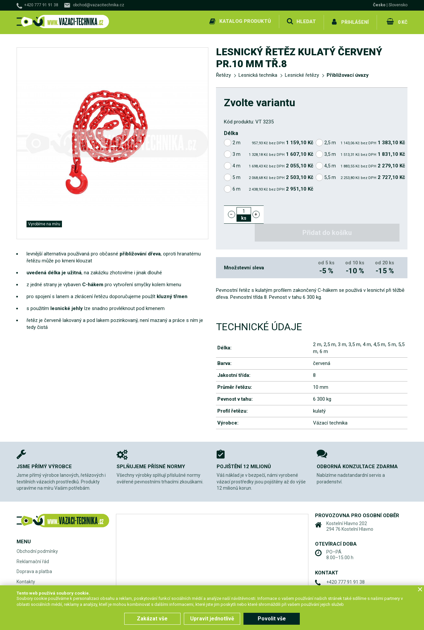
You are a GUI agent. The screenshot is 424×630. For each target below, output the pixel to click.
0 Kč (402, 21)
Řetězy (223, 73)
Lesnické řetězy (302, 73)
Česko (379, 5)
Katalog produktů (244, 21)
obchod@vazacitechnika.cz (98, 5)
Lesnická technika (257, 73)
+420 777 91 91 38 (41, 5)
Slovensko (398, 5)
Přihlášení (354, 21)
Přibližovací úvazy (348, 73)
